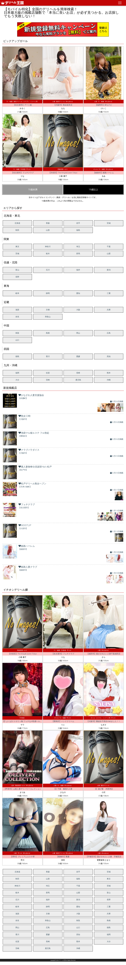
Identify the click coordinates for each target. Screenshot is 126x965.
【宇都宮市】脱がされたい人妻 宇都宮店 (103, 857)
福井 (78, 270)
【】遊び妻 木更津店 (103, 789)
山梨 (109, 253)
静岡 (48, 293)
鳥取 (17, 333)
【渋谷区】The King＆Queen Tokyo (63, 173)
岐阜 (17, 293)
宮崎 (48, 380)
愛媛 (78, 356)
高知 (109, 356)
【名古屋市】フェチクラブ (22, 173)
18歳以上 (93, 189)
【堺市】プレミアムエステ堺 (22, 857)
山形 (48, 230)
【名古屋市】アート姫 (22, 105)
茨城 (17, 253)
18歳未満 (32, 189)
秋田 (17, 230)
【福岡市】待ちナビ (103, 105)
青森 (48, 223)
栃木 (48, 253)
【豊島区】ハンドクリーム (63, 721)
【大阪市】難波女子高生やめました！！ (103, 721)
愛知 (78, 293)
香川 (48, 356)
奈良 (17, 317)
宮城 (109, 223)
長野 (17, 277)
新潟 (109, 270)
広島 (109, 333)
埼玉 (78, 246)
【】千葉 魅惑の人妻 (63, 789)
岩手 (78, 223)
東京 (17, 246)
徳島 (17, 356)
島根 (48, 333)
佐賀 (48, 373)
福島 (78, 230)
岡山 (78, 333)
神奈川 (48, 246)
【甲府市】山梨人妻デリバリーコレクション (22, 789)
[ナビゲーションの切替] (120, 3)
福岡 (17, 373)
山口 (17, 340)
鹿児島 (78, 380)
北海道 (17, 223)
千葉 (109, 246)
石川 (48, 270)
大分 (17, 380)
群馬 (78, 253)
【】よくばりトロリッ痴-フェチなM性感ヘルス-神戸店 (25, 721)
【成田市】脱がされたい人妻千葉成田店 (103, 654)
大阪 (78, 310)
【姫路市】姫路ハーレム (103, 173)
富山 (17, 270)
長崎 (78, 373)
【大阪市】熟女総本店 (63, 105)
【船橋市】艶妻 (62, 857)
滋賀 (17, 310)
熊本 (109, 373)
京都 (48, 310)
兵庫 (109, 310)
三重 (109, 293)
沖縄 (109, 380)
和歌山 (48, 317)
